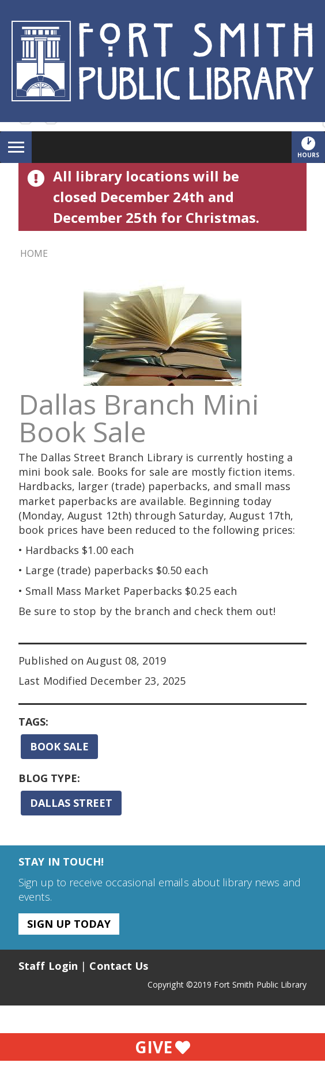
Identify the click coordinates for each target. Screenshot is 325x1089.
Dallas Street (71, 803)
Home (34, 253)
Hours (311, 147)
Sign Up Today (68, 924)
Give (162, 1047)
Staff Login (48, 966)
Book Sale (59, 746)
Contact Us (118, 966)
